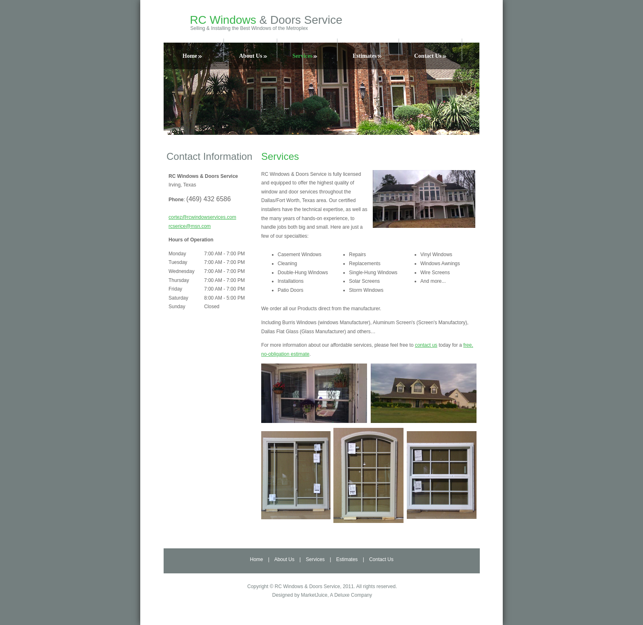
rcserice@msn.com (190, 226)
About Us (253, 56)
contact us (426, 345)
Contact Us (430, 56)
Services (304, 56)
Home (192, 56)
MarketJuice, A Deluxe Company (336, 595)
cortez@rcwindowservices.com (202, 217)
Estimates (367, 56)
